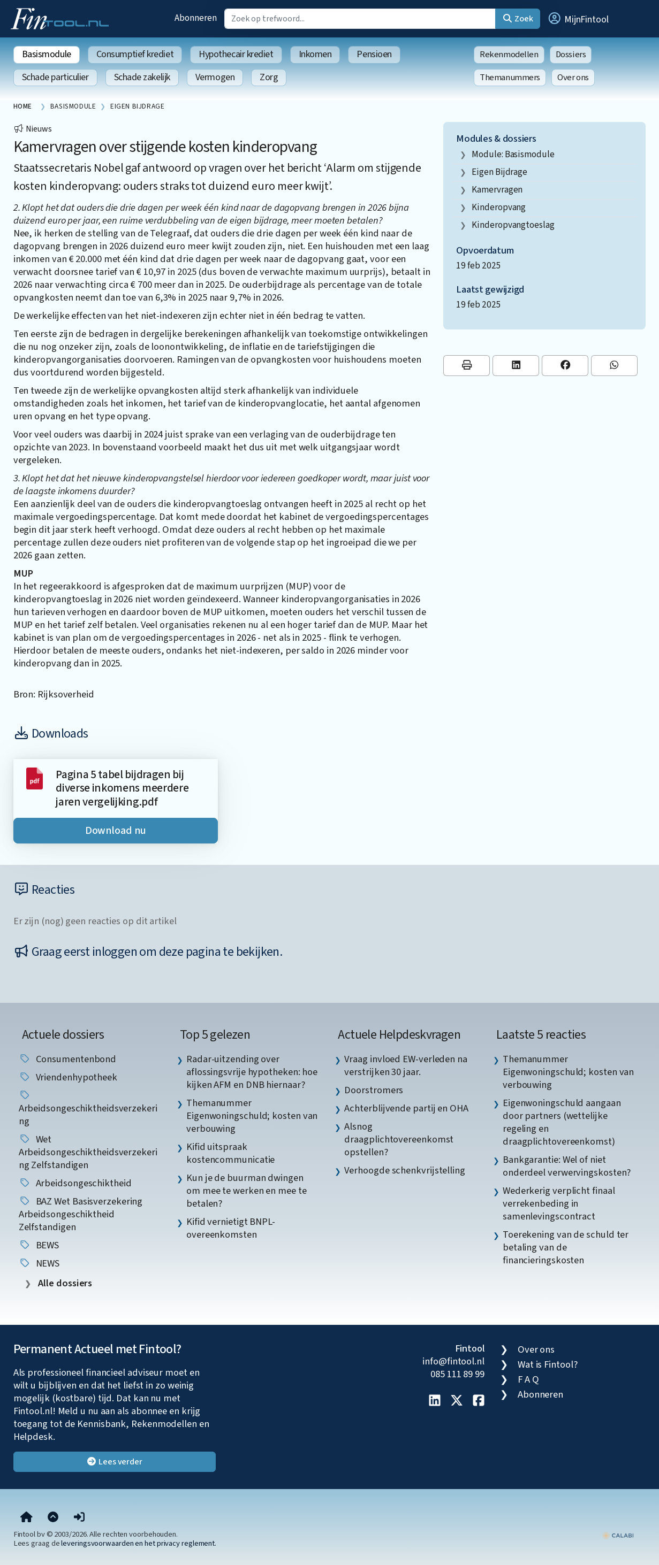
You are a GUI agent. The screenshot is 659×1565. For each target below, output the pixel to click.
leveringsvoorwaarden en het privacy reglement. (138, 1543)
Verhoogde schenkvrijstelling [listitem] (404, 1170)
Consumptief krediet (134, 54)
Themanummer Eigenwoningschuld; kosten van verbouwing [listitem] (251, 1116)
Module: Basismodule (513, 154)
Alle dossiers (64, 1283)
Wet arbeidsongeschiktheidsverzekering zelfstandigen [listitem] (88, 1152)
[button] (577, 19)
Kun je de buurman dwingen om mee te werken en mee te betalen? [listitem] (246, 1190)
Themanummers (510, 77)
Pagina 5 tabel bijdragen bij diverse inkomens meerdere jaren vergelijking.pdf (122, 788)
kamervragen (497, 189)
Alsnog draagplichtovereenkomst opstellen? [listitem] (398, 1139)
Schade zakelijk (142, 77)
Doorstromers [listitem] (373, 1090)
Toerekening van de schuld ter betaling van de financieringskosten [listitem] (565, 1247)
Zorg (269, 77)
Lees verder (114, 1462)
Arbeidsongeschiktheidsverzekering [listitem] (88, 1109)
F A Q (528, 1379)
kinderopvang (499, 207)
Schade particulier (55, 77)
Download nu (115, 830)
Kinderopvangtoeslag (513, 225)
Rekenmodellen (509, 54)
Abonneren (195, 18)
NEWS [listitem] (39, 1263)
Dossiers (571, 54)
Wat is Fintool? (548, 1364)
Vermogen (214, 77)
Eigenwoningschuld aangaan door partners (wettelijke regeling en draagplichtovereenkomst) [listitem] (562, 1122)
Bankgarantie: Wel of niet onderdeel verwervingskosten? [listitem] (567, 1166)
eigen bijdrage (499, 172)
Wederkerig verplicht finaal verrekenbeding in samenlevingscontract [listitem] (559, 1203)
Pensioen (374, 54)
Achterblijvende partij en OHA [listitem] (406, 1108)
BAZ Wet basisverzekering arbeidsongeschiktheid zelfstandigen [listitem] (81, 1214)
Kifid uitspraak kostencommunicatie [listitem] (230, 1153)
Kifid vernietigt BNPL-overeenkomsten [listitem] (230, 1228)
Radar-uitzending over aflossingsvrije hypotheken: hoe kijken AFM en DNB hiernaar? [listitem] (251, 1072)
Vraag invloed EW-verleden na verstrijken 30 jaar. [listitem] (405, 1065)
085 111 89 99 (457, 1374)
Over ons (573, 77)
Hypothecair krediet (236, 54)
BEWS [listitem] (39, 1245)
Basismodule (46, 54)
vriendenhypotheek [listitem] (68, 1077)
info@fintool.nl (453, 1361)
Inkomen (315, 54)
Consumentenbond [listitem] (68, 1059)
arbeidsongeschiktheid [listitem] (75, 1183)
